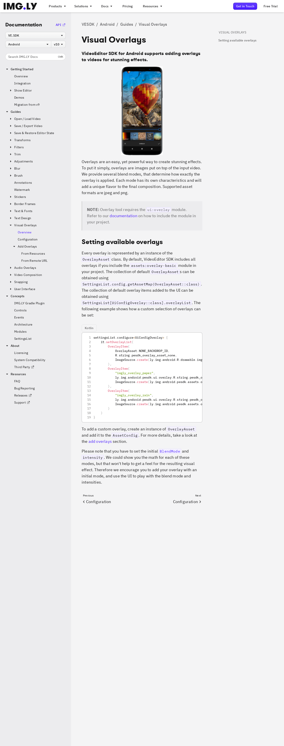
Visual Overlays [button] (23, 225)
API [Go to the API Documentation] (61, 25)
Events (19, 317)
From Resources (33, 254)
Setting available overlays (237, 40)
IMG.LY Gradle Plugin (29, 303)
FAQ (17, 381)
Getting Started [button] (19, 69)
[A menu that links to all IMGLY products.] (57, 6)
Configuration (28, 239)
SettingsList (23, 339)
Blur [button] (14, 168)
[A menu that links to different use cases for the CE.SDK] (82, 6)
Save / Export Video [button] (25, 126)
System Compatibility (29, 360)
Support (22, 402)
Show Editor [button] (20, 90)
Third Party (24, 367)
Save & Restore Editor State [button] (31, 133)
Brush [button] (16, 176)
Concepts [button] (14, 296)
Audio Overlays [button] (22, 268)
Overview (21, 76)
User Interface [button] (22, 289)
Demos (19, 98)
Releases (23, 395)
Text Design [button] (20, 218)
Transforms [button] (20, 140)
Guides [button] (13, 112)
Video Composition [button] (25, 275)
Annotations (23, 183)
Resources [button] (15, 374)
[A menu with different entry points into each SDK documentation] (106, 6)
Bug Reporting (24, 388)
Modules (20, 332)
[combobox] (35, 35)
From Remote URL (34, 261)
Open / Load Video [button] (25, 119)
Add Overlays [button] (24, 246)
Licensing (21, 353)
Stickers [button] (17, 197)
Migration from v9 (27, 105)
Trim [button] (15, 154)
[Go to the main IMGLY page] (20, 6)
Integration (22, 83)
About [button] (12, 346)
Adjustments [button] (21, 161)
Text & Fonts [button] (20, 211)
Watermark (22, 190)
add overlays (100, 441)
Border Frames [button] (22, 204)
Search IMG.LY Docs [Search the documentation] (35, 57)
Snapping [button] (18, 282)
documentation (123, 215)
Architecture (23, 324)
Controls (20, 310)
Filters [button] (16, 147)
